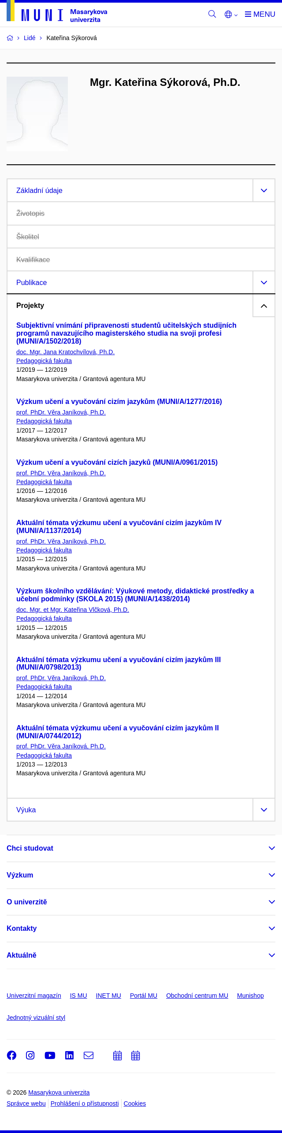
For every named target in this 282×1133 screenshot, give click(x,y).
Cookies (135, 1103)
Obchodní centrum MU (197, 995)
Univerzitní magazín (34, 995)
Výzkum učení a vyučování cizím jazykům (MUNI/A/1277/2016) (119, 401)
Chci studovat (30, 848)
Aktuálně (22, 955)
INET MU (108, 995)
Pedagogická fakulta (44, 360)
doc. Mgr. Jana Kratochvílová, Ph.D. (65, 351)
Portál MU (143, 995)
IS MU (78, 995)
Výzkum (20, 875)
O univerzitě (27, 902)
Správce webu (26, 1103)
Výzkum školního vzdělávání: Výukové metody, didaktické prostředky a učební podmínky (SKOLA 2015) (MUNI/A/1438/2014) (135, 595)
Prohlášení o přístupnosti (85, 1103)
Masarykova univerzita (58, 1092)
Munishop (250, 995)
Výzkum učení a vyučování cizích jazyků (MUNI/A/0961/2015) (117, 462)
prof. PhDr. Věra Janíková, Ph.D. (61, 412)
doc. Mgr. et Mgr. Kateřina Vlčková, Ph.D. (72, 609)
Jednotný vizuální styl (36, 1017)
